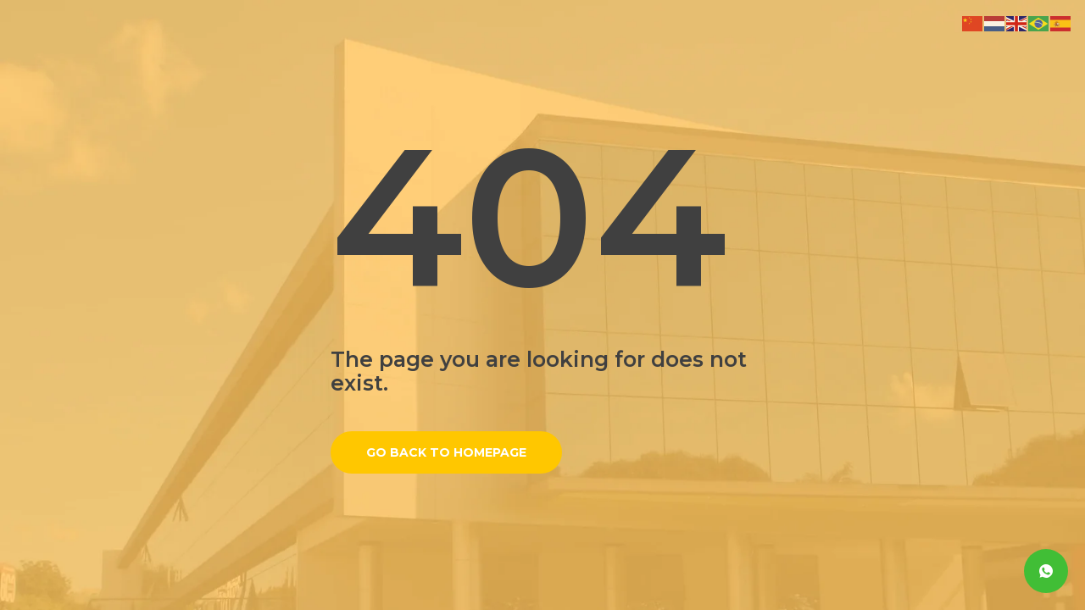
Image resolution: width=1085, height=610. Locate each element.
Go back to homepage (446, 452)
